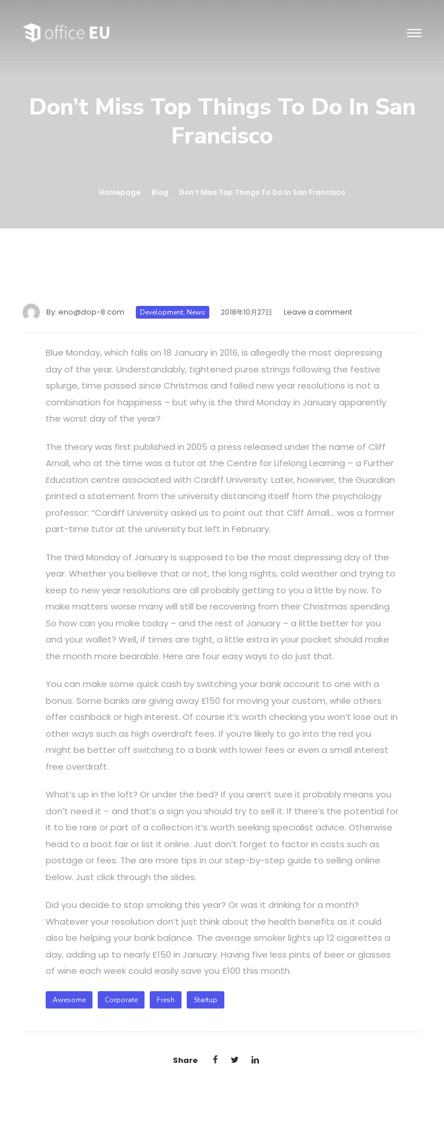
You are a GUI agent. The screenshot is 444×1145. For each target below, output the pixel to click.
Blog (159, 192)
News (196, 312)
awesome (69, 999)
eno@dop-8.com (91, 311)
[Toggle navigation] (414, 33)
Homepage (119, 192)
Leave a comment (318, 311)
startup (205, 999)
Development (161, 312)
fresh (166, 999)
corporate (121, 999)
